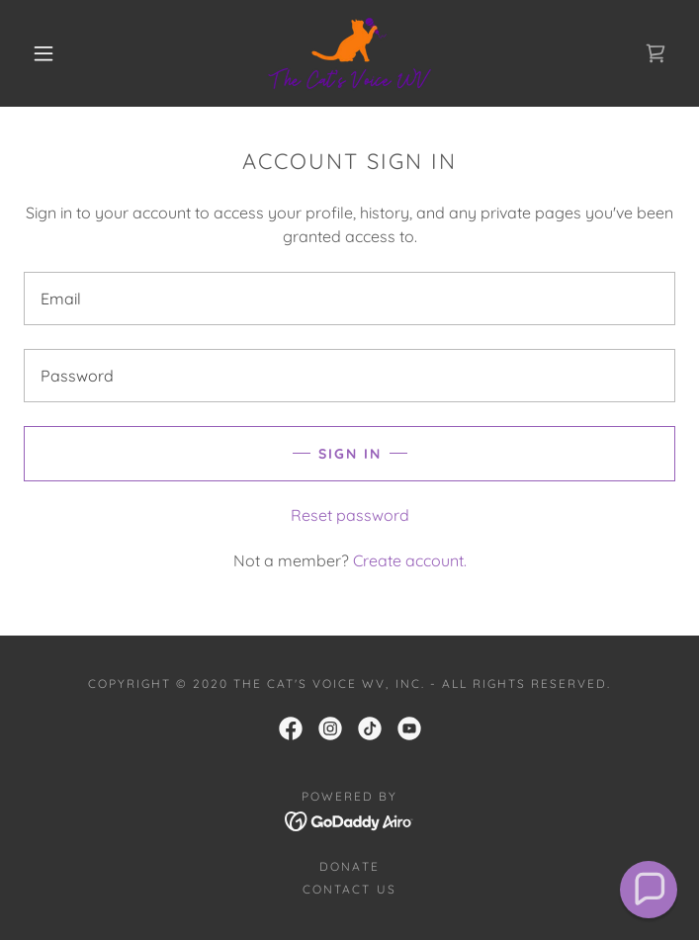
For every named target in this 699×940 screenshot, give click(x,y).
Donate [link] (349, 866)
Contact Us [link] (349, 889)
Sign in (350, 454)
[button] (56, 53)
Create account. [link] (410, 560)
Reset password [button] (350, 515)
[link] (349, 53)
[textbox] (349, 298)
